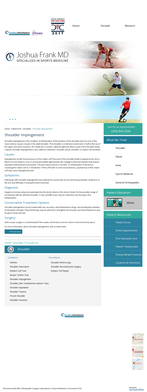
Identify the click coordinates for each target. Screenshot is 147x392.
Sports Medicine (124, 174)
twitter (103, 376)
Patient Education (118, 192)
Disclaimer (11, 338)
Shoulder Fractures (18, 300)
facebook (110, 376)
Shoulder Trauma (18, 291)
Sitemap (9, 346)
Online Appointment (126, 230)
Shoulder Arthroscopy (61, 262)
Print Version (15, 231)
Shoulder (27, 128)
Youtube (116, 376)
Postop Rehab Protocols (129, 254)
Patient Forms (123, 222)
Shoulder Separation (19, 287)
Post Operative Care (126, 238)
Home (11, 3)
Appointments (95, 3)
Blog (123, 376)
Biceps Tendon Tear (19, 275)
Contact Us (16, 11)
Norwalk (105, 25)
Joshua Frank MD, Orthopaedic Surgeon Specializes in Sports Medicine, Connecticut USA (43, 388)
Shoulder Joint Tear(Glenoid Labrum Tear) (29, 283)
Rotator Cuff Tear (18, 270)
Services (72, 3)
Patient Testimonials (127, 246)
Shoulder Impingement (20, 279)
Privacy (9, 342)
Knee (118, 165)
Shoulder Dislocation (19, 266)
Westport (130, 25)
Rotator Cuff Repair (60, 270)
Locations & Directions (128, 262)
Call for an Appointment (125, 129)
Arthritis (13, 262)
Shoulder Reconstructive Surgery (66, 266)
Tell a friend (11, 354)
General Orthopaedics (127, 182)
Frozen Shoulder (17, 295)
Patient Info (51, 3)
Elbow (119, 156)
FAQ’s (115, 3)
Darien (76, 25)
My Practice (29, 3)
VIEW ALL (119, 202)
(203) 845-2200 (18, 25)
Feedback (10, 350)
